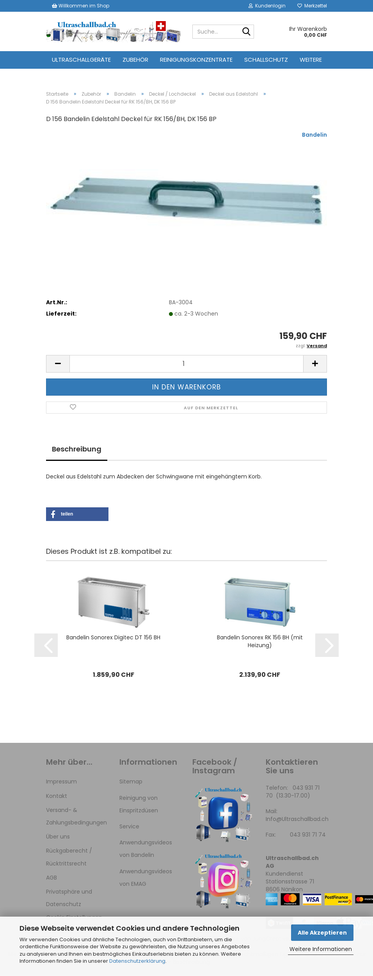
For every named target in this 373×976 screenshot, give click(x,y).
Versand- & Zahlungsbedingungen (76, 816)
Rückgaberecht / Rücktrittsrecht (69, 857)
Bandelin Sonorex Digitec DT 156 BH (113, 638)
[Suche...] (246, 32)
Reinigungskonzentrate (196, 59)
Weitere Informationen (321, 949)
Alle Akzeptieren (322, 933)
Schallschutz (266, 59)
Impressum (61, 782)
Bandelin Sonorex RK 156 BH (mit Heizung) (260, 641)
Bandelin (314, 135)
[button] (57, 364)
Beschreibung (76, 449)
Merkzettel (312, 5)
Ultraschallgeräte (81, 59)
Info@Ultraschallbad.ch (297, 819)
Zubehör (135, 59)
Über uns (58, 836)
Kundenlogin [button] (267, 5)
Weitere (311, 59)
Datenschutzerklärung (137, 961)
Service (129, 826)
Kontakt (56, 796)
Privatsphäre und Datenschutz (69, 898)
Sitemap (130, 782)
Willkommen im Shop (80, 5)
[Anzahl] (186, 364)
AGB (51, 877)
